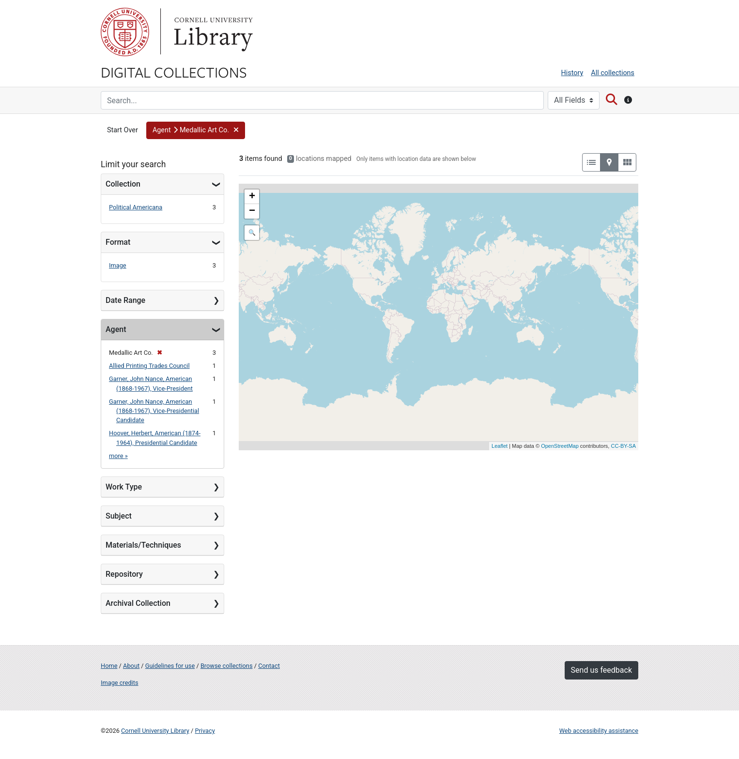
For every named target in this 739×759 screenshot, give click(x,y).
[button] (195, 130)
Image (117, 265)
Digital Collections (174, 71)
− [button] (252, 211)
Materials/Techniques (143, 545)
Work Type (124, 486)
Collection (123, 184)
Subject (119, 516)
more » (118, 455)
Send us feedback (601, 670)
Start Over (122, 130)
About (131, 665)
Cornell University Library (155, 730)
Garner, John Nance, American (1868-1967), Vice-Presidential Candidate (154, 411)
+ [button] (252, 197)
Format (118, 242)
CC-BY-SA (623, 446)
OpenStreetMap (560, 446)
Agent (116, 329)
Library (212, 32)
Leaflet (500, 446)
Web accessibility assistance (598, 730)
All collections (612, 73)
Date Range (125, 300)
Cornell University (125, 32)
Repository (124, 574)
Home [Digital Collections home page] (109, 665)
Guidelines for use (170, 665)
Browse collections (226, 665)
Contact (269, 665)
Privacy (205, 730)
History (572, 73)
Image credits (120, 682)
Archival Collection (138, 603)
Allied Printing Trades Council (149, 365)
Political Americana (135, 207)
